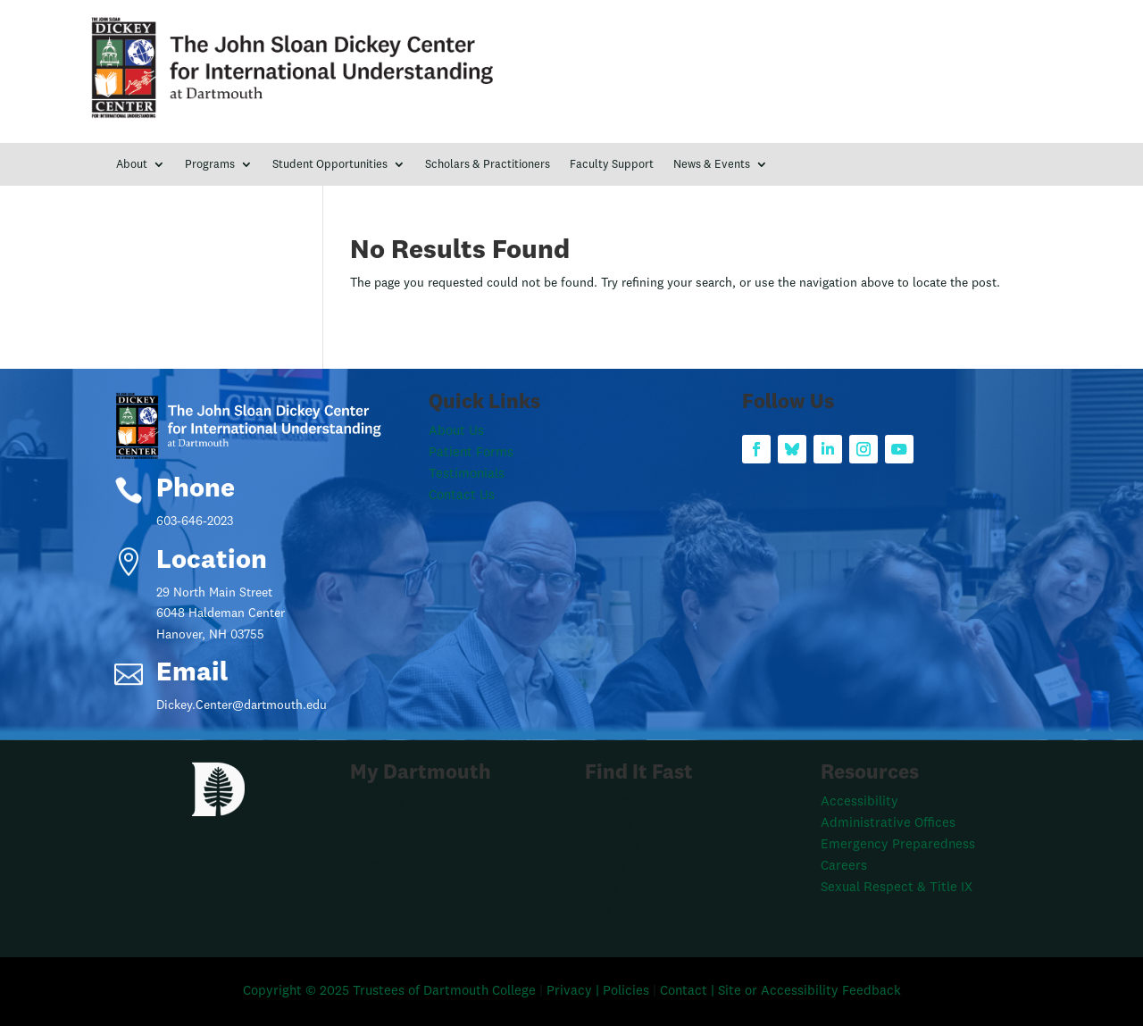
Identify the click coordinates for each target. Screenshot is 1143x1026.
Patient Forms (471, 453)
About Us (456, 431)
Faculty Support (612, 165)
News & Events (711, 165)
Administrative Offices (888, 823)
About (131, 165)
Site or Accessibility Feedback (809, 991)
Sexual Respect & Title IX (896, 888)
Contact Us (462, 496)
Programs (210, 165)
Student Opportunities (330, 165)
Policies (628, 991)
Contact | (689, 991)
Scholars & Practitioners (487, 165)
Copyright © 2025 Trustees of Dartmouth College (389, 991)
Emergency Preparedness (898, 845)
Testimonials (467, 474)
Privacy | (574, 991)
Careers (844, 866)
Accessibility (859, 802)
